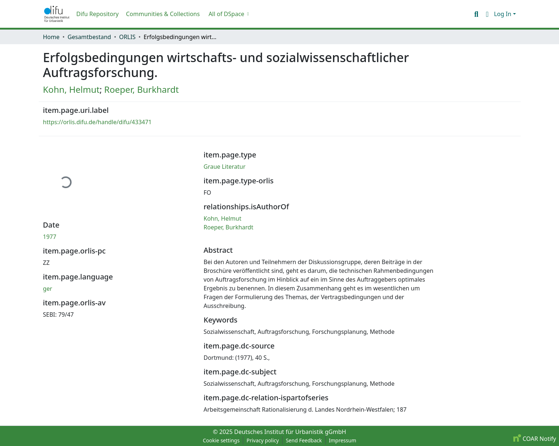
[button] (57, 14)
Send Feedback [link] (304, 440)
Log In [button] (503, 14)
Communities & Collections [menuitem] (163, 14)
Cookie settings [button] (221, 440)
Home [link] (51, 37)
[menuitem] (228, 14)
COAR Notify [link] (534, 439)
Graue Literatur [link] (225, 167)
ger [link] (47, 289)
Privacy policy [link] (262, 440)
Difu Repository (97, 14)
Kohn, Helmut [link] (71, 89)
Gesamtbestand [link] (89, 37)
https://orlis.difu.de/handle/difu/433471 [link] (97, 122)
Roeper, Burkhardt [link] (141, 89)
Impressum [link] (342, 440)
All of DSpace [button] (226, 14)
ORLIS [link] (127, 37)
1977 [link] (50, 237)
